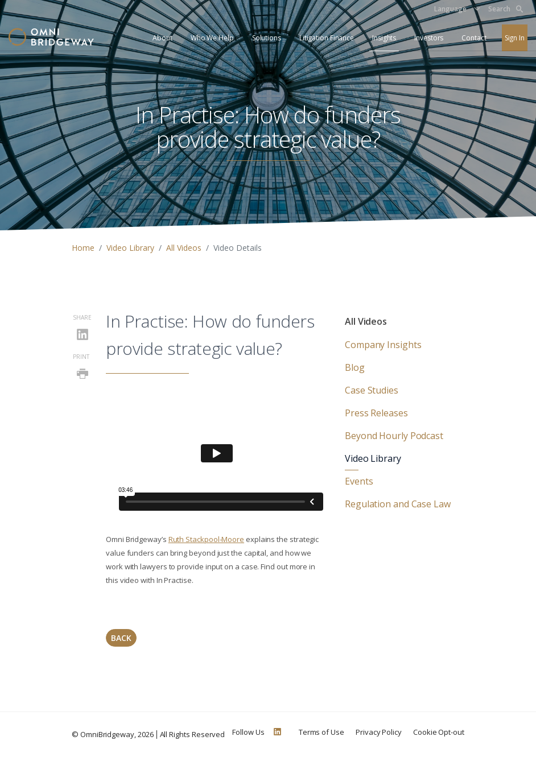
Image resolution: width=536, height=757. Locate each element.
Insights (384, 38)
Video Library (130, 247)
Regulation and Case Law (398, 504)
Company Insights (383, 344)
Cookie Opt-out (438, 732)
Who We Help (212, 38)
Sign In (515, 38)
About (162, 38)
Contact (473, 38)
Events (359, 481)
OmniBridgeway (107, 734)
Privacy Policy (379, 732)
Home (83, 247)
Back (121, 637)
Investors (428, 38)
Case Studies (371, 390)
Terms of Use (321, 732)
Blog (355, 367)
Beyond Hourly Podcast (394, 435)
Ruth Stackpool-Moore (206, 539)
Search (505, 9)
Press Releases (376, 413)
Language (450, 9)
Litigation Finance (326, 38)
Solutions (266, 38)
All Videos (183, 247)
